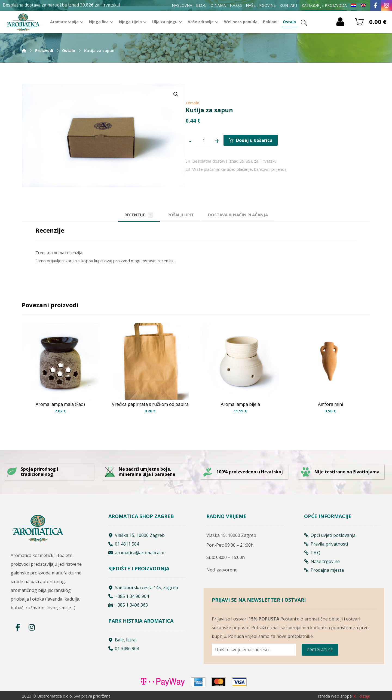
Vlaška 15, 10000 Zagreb (136, 535)
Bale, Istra (122, 640)
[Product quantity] (204, 140)
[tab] (180, 214)
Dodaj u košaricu (254, 140)
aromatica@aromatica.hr (136, 553)
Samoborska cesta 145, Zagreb (143, 588)
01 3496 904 (123, 649)
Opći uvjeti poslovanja (330, 535)
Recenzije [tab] (138, 215)
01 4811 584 (123, 544)
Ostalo (193, 102)
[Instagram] (386, 5)
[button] (176, 94)
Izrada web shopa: (335, 696)
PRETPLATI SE (320, 649)
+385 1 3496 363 (128, 605)
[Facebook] (375, 5)
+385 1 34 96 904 (128, 596)
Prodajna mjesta (324, 570)
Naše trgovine (322, 561)
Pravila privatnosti (326, 544)
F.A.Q (312, 553)
